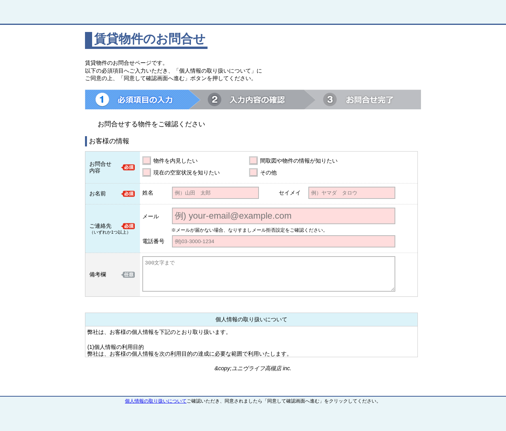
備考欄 (97, 274)
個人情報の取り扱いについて (156, 401)
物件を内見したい (175, 160)
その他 (268, 172)
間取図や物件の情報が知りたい (299, 160)
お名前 (97, 193)
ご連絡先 (100, 226)
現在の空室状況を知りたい (186, 172)
